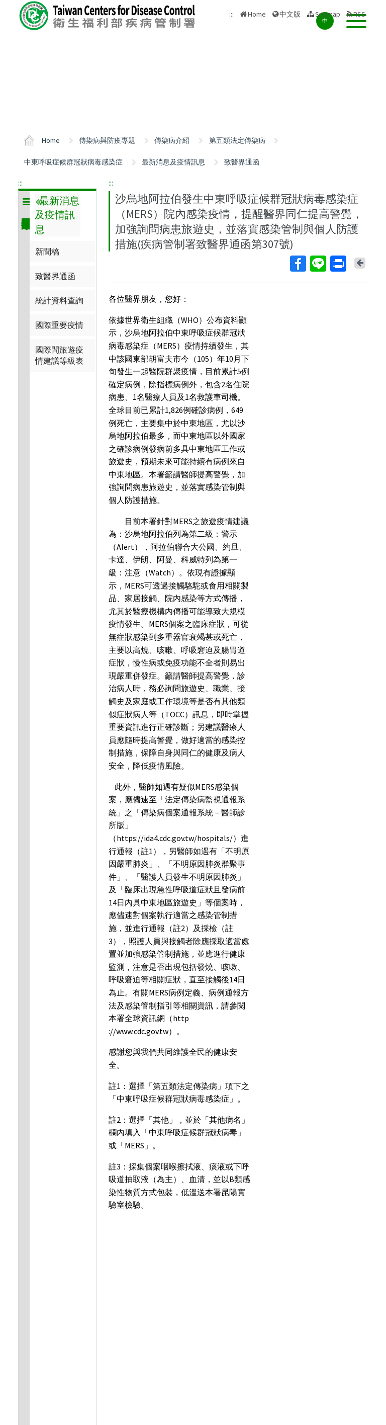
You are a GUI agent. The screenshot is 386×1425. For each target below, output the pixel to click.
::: (20, 183)
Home (257, 14)
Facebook (297, 264)
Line (317, 264)
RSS (359, 14)
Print (337, 264)
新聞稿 (47, 251)
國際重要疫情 (59, 325)
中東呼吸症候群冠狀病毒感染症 (73, 161)
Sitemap (327, 14)
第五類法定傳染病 (237, 140)
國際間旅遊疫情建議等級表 (59, 355)
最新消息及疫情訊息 (173, 161)
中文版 (290, 14)
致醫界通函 (241, 161)
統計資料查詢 (59, 300)
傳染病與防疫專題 (107, 140)
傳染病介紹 (171, 140)
